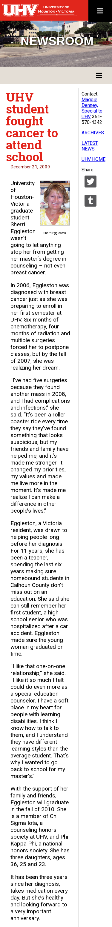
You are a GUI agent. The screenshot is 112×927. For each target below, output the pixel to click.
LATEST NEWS (90, 146)
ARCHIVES (93, 133)
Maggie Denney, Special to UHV (92, 108)
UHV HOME (93, 159)
